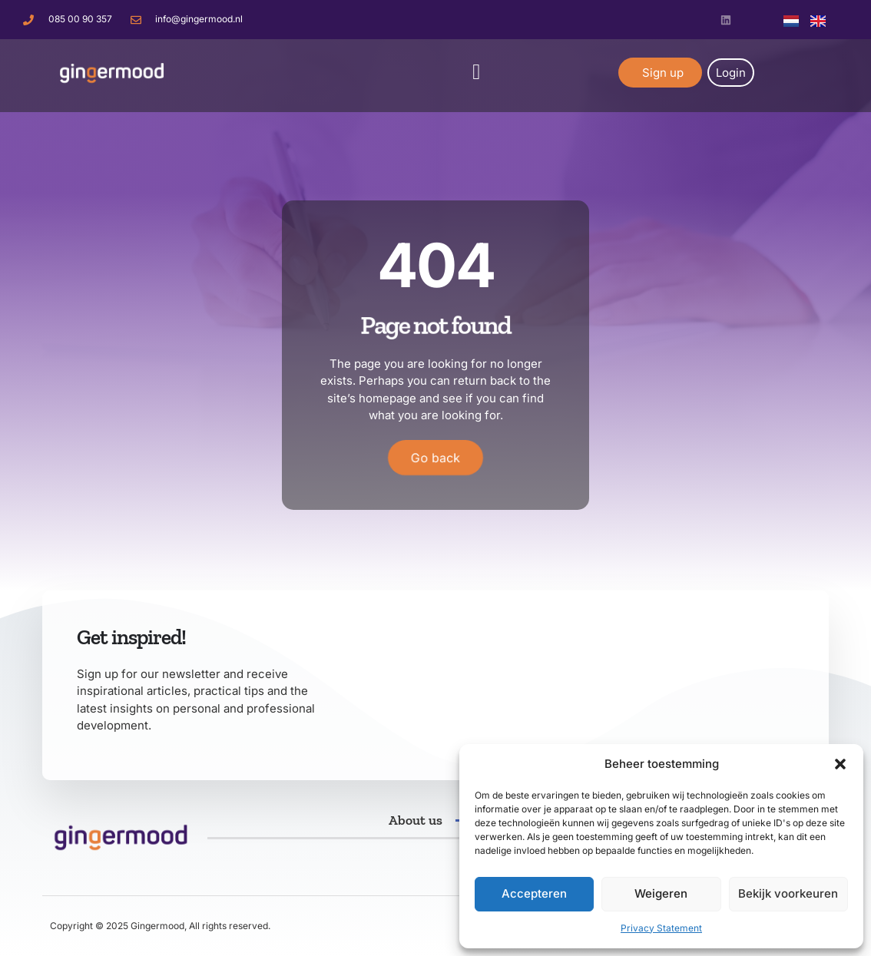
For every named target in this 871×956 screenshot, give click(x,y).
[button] (840, 764)
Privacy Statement (661, 928)
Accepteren (534, 893)
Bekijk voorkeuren (788, 893)
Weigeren (660, 893)
